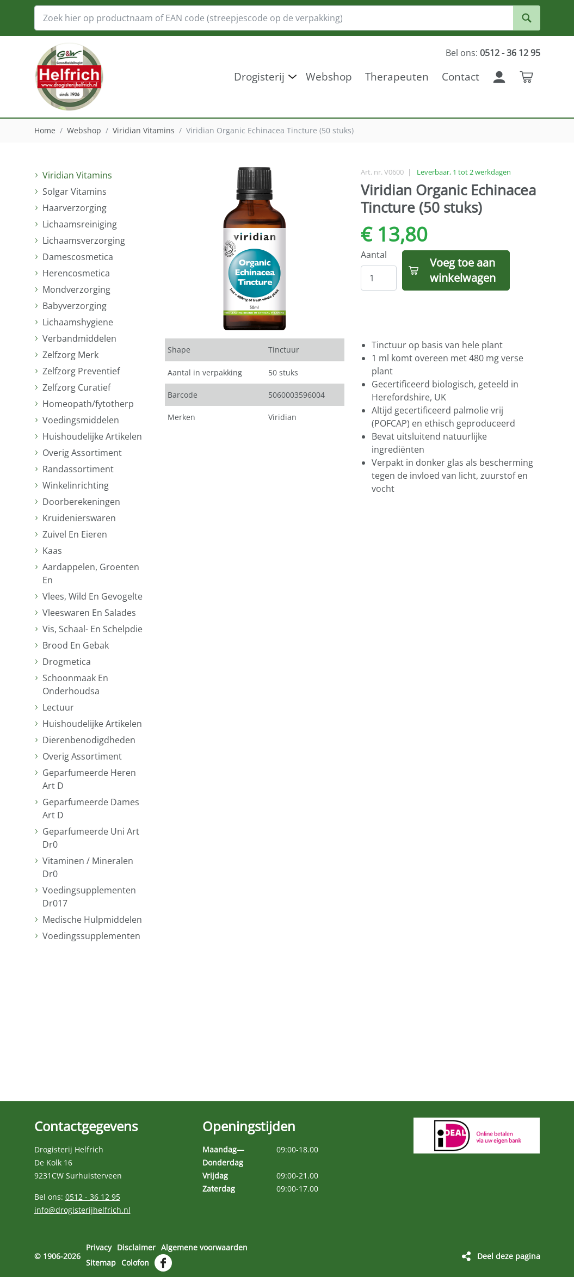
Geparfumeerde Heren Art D (89, 779)
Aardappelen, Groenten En (90, 573)
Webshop (84, 130)
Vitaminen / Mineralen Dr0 (87, 867)
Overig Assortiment (82, 453)
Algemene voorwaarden (204, 1247)
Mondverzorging (76, 289)
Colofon (135, 1262)
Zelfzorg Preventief (81, 371)
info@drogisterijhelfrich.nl (82, 1210)
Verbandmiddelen (79, 338)
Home (44, 130)
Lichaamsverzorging (83, 240)
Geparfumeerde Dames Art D (90, 808)
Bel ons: (493, 53)
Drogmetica (66, 662)
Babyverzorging (74, 306)
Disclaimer (136, 1247)
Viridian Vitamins (144, 130)
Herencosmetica (76, 273)
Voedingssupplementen (91, 936)
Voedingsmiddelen (80, 420)
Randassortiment (78, 469)
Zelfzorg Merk (70, 355)
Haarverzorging (74, 208)
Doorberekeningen (81, 502)
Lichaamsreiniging (79, 224)
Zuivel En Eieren (74, 534)
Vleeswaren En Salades (89, 613)
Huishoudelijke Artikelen (92, 436)
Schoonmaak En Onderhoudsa (75, 684)
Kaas (52, 551)
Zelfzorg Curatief (76, 387)
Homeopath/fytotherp (88, 404)
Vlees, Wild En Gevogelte (92, 596)
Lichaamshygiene (77, 322)
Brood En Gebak (75, 645)
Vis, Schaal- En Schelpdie (92, 629)
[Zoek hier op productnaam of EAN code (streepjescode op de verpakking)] (287, 17)
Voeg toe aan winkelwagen (463, 270)
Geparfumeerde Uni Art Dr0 (90, 837)
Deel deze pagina (508, 1256)
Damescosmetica (77, 257)
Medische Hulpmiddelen (92, 920)
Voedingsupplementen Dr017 (89, 896)
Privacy (99, 1247)
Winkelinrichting (75, 485)
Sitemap (101, 1262)
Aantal (374, 255)
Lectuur (58, 707)
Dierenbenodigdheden (88, 740)
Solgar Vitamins (74, 192)
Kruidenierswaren (79, 518)
